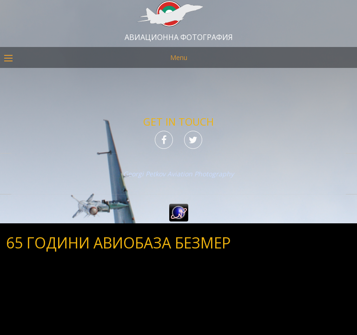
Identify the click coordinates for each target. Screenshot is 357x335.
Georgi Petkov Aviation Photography (178, 173)
